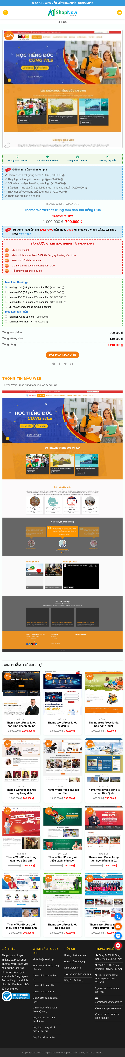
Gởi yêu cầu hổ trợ (73, 980)
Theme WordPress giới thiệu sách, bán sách (62, 859)
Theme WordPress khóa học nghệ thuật (103, 724)
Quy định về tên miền (44, 1037)
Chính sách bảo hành (44, 991)
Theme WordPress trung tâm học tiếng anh (21, 859)
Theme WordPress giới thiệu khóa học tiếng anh (21, 926)
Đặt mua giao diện (62, 354)
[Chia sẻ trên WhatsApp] (53, 364)
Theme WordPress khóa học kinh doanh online (21, 724)
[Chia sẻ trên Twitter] (65, 364)
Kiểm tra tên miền (73, 967)
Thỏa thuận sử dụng (43, 959)
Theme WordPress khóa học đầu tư (62, 724)
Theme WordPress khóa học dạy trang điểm (21, 791)
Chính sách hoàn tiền (44, 985)
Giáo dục (73, 203)
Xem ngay (25, 233)
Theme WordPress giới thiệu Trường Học (104, 926)
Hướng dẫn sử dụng (74, 961)
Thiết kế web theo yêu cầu (77, 974)
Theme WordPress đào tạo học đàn (62, 791)
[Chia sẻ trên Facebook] (59, 364)
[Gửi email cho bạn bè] (71, 364)
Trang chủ (54, 203)
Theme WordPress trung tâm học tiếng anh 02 (104, 859)
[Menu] (5, 12)
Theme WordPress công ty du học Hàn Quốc (103, 791)
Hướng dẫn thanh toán (75, 955)
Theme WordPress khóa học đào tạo (62, 926)
